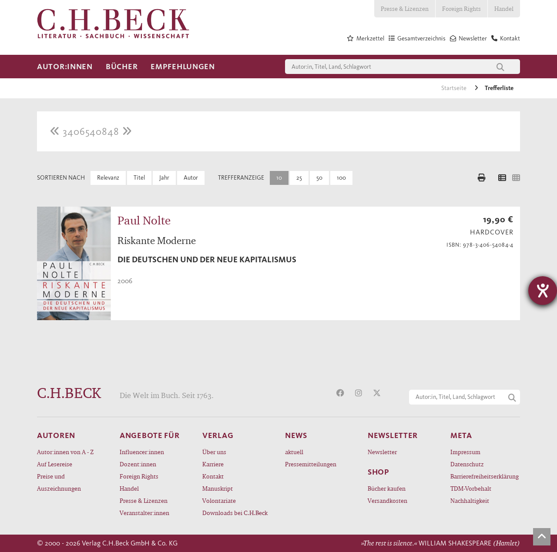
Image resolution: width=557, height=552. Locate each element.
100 (341, 177)
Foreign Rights (461, 8)
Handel (503, 8)
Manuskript (217, 488)
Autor (191, 177)
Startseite (454, 88)
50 (319, 177)
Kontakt (213, 476)
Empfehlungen (183, 66)
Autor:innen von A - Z (65, 451)
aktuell (294, 451)
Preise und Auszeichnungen (59, 482)
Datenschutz (467, 464)
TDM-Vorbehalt (470, 488)
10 (279, 177)
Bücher (122, 66)
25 (299, 177)
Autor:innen (65, 66)
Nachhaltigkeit (469, 500)
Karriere (213, 464)
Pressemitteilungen (310, 464)
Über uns (214, 451)
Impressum (465, 451)
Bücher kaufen (387, 488)
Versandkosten (387, 500)
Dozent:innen (138, 464)
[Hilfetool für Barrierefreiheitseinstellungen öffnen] (542, 290)
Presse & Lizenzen (405, 8)
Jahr (164, 177)
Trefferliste (499, 88)
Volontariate (219, 500)
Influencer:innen (142, 451)
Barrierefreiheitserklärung (484, 476)
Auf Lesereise (54, 464)
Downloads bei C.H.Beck (235, 512)
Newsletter (382, 451)
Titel (139, 177)
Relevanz (108, 177)
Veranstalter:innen (144, 512)
